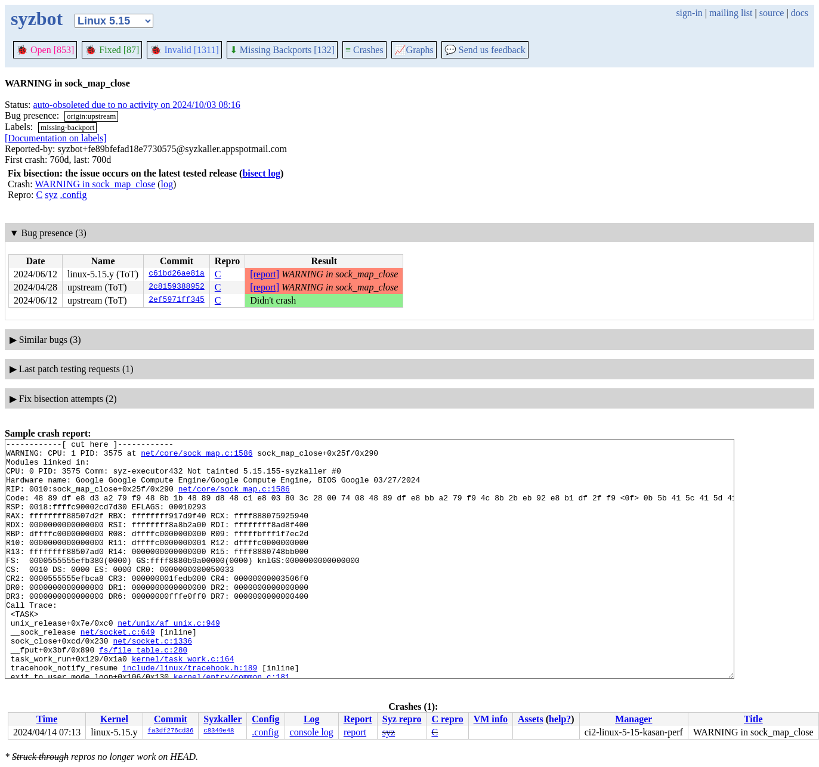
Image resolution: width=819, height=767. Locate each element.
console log (311, 732)
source (771, 13)
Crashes (364, 50)
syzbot (37, 18)
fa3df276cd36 (171, 731)
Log (312, 719)
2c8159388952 (177, 287)
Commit (170, 719)
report (355, 732)
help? (560, 719)
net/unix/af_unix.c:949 (169, 660)
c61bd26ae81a (177, 274)
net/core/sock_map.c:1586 (196, 456)
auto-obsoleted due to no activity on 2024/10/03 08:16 (136, 105)
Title (753, 719)
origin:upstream (91, 116)
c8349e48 (218, 731)
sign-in (689, 13)
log (167, 184)
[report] (264, 274)
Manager (633, 719)
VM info (491, 719)
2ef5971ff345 (177, 300)
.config (73, 195)
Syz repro (402, 719)
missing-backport (67, 127)
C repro (447, 719)
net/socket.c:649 (118, 671)
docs (799, 13)
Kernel (114, 719)
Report (358, 719)
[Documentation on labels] (56, 138)
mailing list (730, 13)
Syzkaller (222, 719)
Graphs (414, 50)
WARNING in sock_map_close (95, 184)
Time (46, 719)
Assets (530, 719)
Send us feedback (485, 50)
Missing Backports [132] (282, 50)
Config (265, 719)
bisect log (261, 173)
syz (51, 195)
